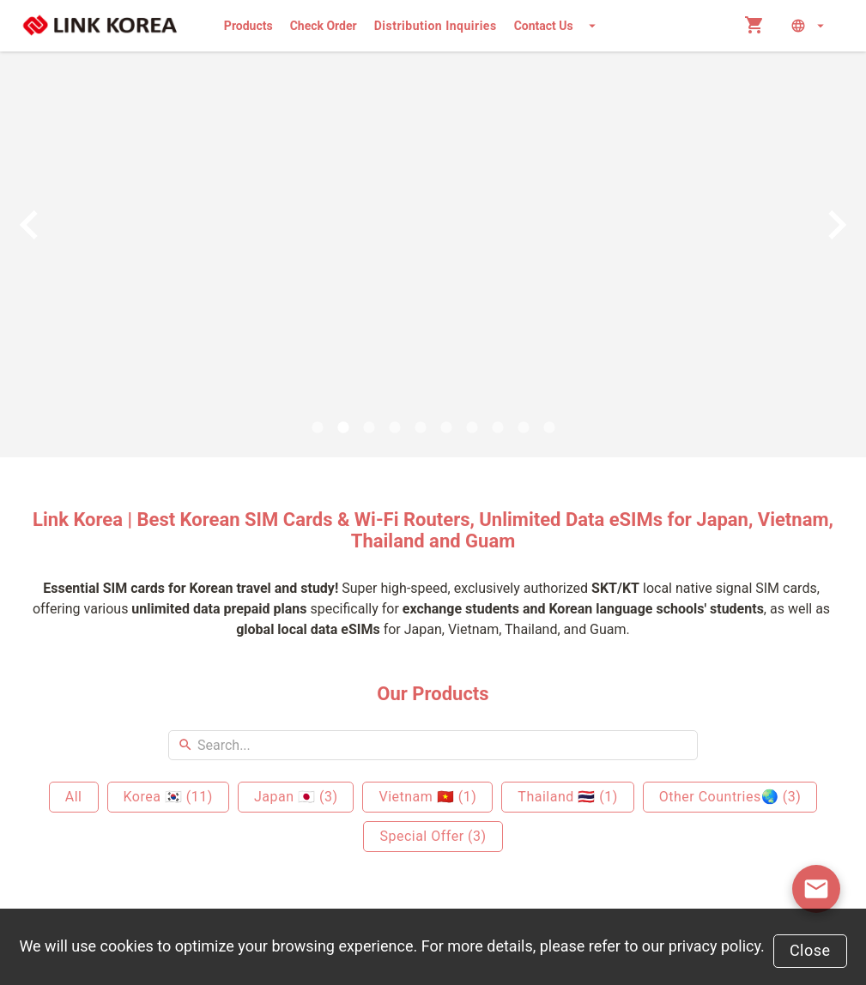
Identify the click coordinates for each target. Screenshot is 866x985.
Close (810, 950)
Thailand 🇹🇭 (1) (567, 797)
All (73, 797)
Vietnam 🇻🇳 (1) (427, 797)
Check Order (323, 26)
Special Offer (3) (432, 836)
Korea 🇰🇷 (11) (168, 797)
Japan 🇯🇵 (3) (296, 797)
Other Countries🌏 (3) (730, 797)
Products (248, 26)
